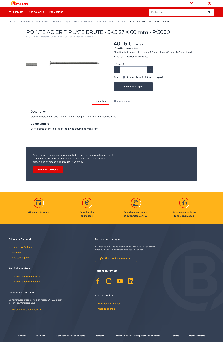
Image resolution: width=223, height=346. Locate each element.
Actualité (16, 257)
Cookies (175, 340)
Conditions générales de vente (70, 340)
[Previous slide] (31, 62)
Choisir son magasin (133, 91)
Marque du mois (106, 313)
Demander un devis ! (48, 174)
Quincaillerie (72, 25)
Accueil (12, 25)
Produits (18, 16)
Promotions (56, 16)
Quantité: (120, 68)
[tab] (98, 106)
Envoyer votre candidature (26, 314)
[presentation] (10, 16)
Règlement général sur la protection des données (138, 340)
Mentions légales (197, 340)
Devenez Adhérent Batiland (26, 280)
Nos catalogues (20, 262)
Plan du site (41, 340)
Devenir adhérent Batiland (25, 286)
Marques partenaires (108, 308)
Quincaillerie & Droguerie (48, 25)
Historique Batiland (22, 251)
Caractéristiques (123, 105)
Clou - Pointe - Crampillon (111, 25)
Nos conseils (36, 16)
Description (100, 105)
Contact (22, 340)
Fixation (88, 25)
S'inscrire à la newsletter (117, 262)
